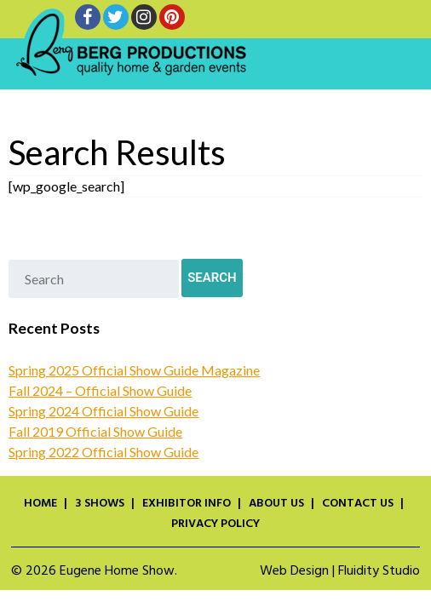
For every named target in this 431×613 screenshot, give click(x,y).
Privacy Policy (215, 524)
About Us (276, 504)
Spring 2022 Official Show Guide (103, 452)
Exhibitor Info (186, 504)
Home (40, 504)
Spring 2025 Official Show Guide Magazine (134, 370)
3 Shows (99, 504)
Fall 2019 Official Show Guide (95, 431)
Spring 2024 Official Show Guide (103, 411)
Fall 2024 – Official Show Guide (100, 390)
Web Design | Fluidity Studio (340, 571)
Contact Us (358, 504)
